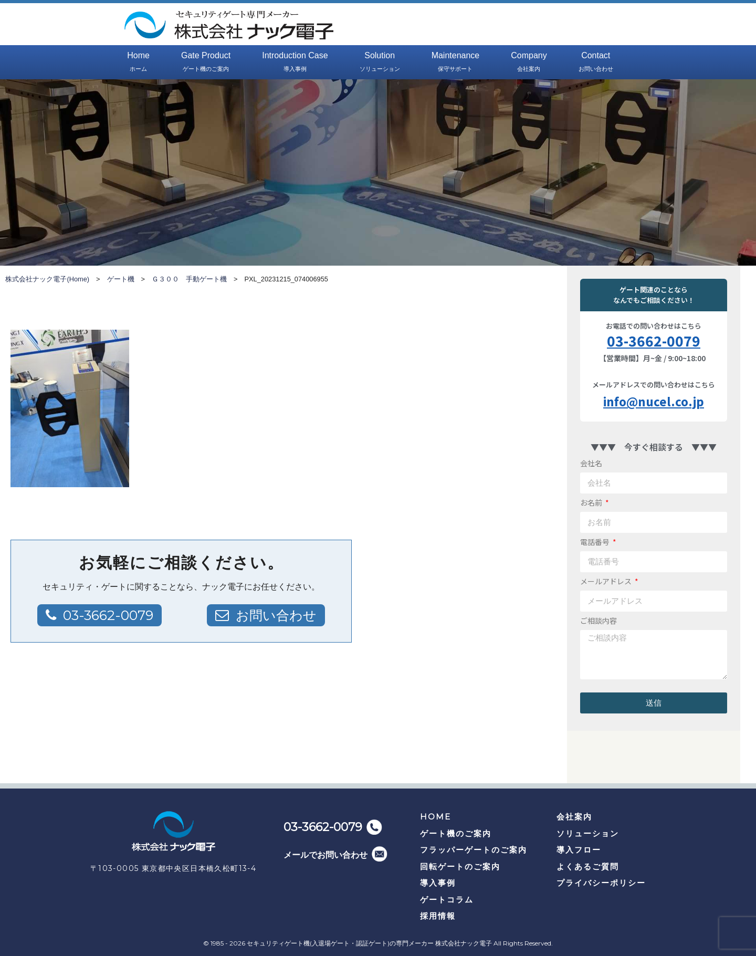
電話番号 (595, 542)
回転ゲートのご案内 (460, 866)
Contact (596, 62)
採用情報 (438, 916)
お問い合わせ (275, 615)
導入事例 (438, 883)
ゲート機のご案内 (455, 833)
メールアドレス (606, 581)
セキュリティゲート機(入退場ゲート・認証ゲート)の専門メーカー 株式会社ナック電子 (369, 943)
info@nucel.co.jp (653, 401)
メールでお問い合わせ (326, 855)
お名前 (592, 502)
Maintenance (456, 62)
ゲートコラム (447, 900)
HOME (435, 817)
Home (138, 62)
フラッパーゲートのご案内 (473, 850)
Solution (380, 62)
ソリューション (587, 833)
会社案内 (574, 817)
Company (529, 62)
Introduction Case (295, 62)
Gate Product (205, 62)
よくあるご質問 (587, 866)
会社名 (591, 463)
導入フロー (578, 850)
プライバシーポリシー (601, 883)
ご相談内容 (598, 620)
